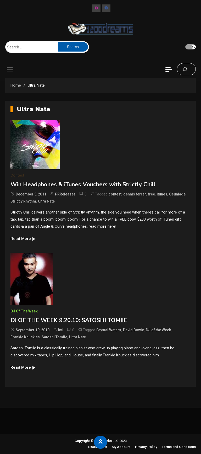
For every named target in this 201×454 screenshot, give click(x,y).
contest (115, 194)
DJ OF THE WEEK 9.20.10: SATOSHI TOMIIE (68, 320)
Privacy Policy (146, 447)
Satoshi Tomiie (54, 337)
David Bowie (133, 330)
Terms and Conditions (179, 447)
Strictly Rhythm (23, 201)
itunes (162, 194)
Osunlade (177, 194)
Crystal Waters (108, 330)
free (151, 194)
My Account (121, 447)
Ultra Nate (46, 201)
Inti (60, 330)
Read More (23, 238)
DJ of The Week (24, 311)
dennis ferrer (134, 194)
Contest (17, 175)
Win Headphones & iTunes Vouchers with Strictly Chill (82, 184)
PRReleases (65, 194)
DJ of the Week (158, 330)
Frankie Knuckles (25, 337)
